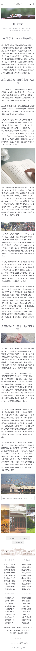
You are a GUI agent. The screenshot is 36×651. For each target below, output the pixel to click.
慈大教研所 (10, 603)
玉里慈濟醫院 (26, 567)
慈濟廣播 (26, 612)
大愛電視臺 (26, 601)
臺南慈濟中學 (10, 617)
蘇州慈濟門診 (26, 589)
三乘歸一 (8, 242)
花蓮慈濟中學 (10, 612)
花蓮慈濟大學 (10, 598)
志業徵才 (24, 538)
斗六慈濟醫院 (26, 578)
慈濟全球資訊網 (9, 564)
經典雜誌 (26, 606)
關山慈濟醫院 (26, 570)
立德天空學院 (26, 620)
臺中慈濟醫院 (26, 575)
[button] (2, 4)
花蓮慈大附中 (10, 609)
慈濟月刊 (26, 603)
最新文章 (12, 538)
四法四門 (9, 106)
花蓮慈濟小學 (10, 614)
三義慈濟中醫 (26, 586)
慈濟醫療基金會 (9, 573)
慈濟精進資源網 (9, 570)
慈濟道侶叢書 (26, 609)
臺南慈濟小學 (10, 620)
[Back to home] (18, 4)
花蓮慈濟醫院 (26, 564)
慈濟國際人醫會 (9, 581)
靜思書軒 (26, 614)
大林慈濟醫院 (26, 581)
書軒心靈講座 (26, 617)
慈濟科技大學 (10, 601)
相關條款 (18, 542)
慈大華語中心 (10, 606)
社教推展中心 (10, 586)
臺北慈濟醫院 (26, 573)
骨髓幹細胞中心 (9, 578)
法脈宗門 (31, 89)
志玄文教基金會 (9, 575)
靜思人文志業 (26, 598)
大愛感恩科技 (26, 623)
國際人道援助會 (9, 584)
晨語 (29, 303)
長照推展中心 (10, 589)
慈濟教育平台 (10, 623)
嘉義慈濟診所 (26, 584)
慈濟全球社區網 (9, 567)
